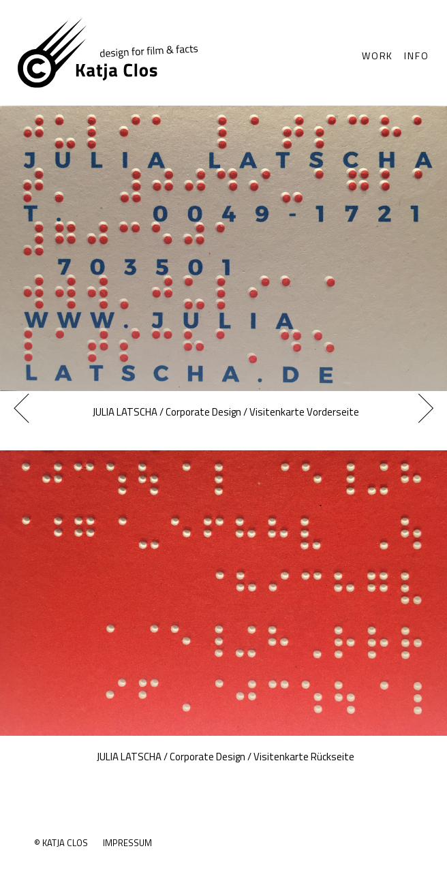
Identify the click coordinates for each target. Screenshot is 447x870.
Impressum (127, 843)
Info (416, 55)
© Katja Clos (61, 843)
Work (377, 55)
